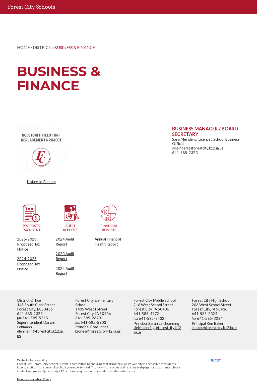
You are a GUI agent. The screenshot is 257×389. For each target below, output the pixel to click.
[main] (80, 66)
